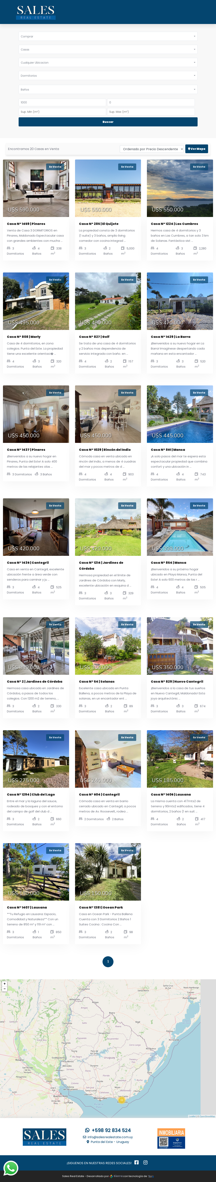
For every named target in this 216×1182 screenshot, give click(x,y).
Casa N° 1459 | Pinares (26, 224)
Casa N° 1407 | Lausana (27, 907)
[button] (108, 36)
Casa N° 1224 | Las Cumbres (174, 224)
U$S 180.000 (24, 893)
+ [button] (5, 983)
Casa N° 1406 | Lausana (171, 794)
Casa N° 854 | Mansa (168, 562)
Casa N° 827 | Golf (94, 336)
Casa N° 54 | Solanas (97, 681)
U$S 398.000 (168, 548)
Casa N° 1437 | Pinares (26, 449)
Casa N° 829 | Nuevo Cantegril (177, 681)
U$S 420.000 (24, 548)
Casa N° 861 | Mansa (168, 449)
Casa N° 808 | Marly (24, 336)
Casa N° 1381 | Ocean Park (101, 907)
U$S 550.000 (96, 209)
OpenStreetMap (207, 1116)
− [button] (5, 989)
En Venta (55, 166)
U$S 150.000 (96, 893)
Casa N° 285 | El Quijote (99, 224)
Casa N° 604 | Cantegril (99, 794)
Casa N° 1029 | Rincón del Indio (105, 449)
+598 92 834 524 (108, 1130)
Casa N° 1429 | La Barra (170, 336)
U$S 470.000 (168, 322)
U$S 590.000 (24, 209)
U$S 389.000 (24, 667)
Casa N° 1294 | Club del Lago (31, 794)
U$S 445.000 (168, 435)
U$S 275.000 (24, 780)
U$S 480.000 (96, 322)
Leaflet (192, 1116)
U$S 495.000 (24, 322)
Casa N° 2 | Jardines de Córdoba (34, 681)
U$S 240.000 (96, 780)
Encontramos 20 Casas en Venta (33, 143)
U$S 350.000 (96, 667)
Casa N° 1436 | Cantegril (28, 562)
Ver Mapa (196, 143)
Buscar (108, 122)
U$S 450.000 (24, 435)
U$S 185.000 (168, 780)
